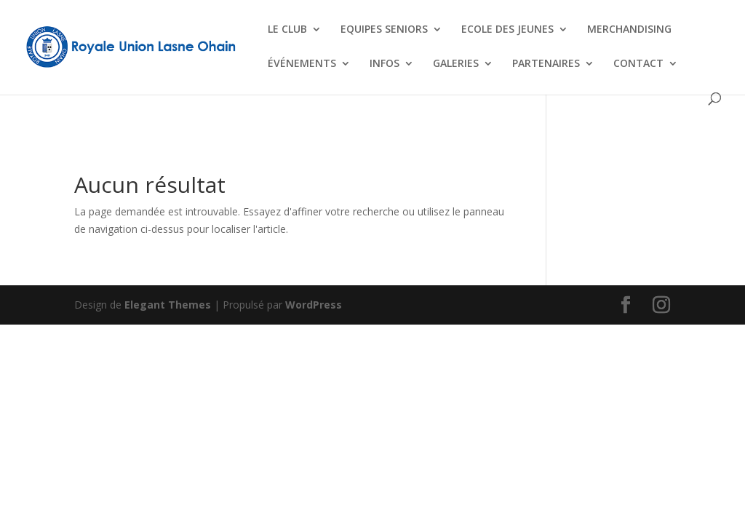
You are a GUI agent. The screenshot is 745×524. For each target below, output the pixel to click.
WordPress (313, 304)
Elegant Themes (167, 304)
